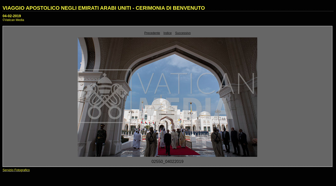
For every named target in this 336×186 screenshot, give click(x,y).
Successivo (183, 33)
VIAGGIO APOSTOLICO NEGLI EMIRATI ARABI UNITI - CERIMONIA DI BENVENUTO (104, 8)
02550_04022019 (168, 161)
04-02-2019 (12, 16)
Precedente (152, 33)
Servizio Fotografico (16, 170)
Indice (167, 33)
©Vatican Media (13, 20)
